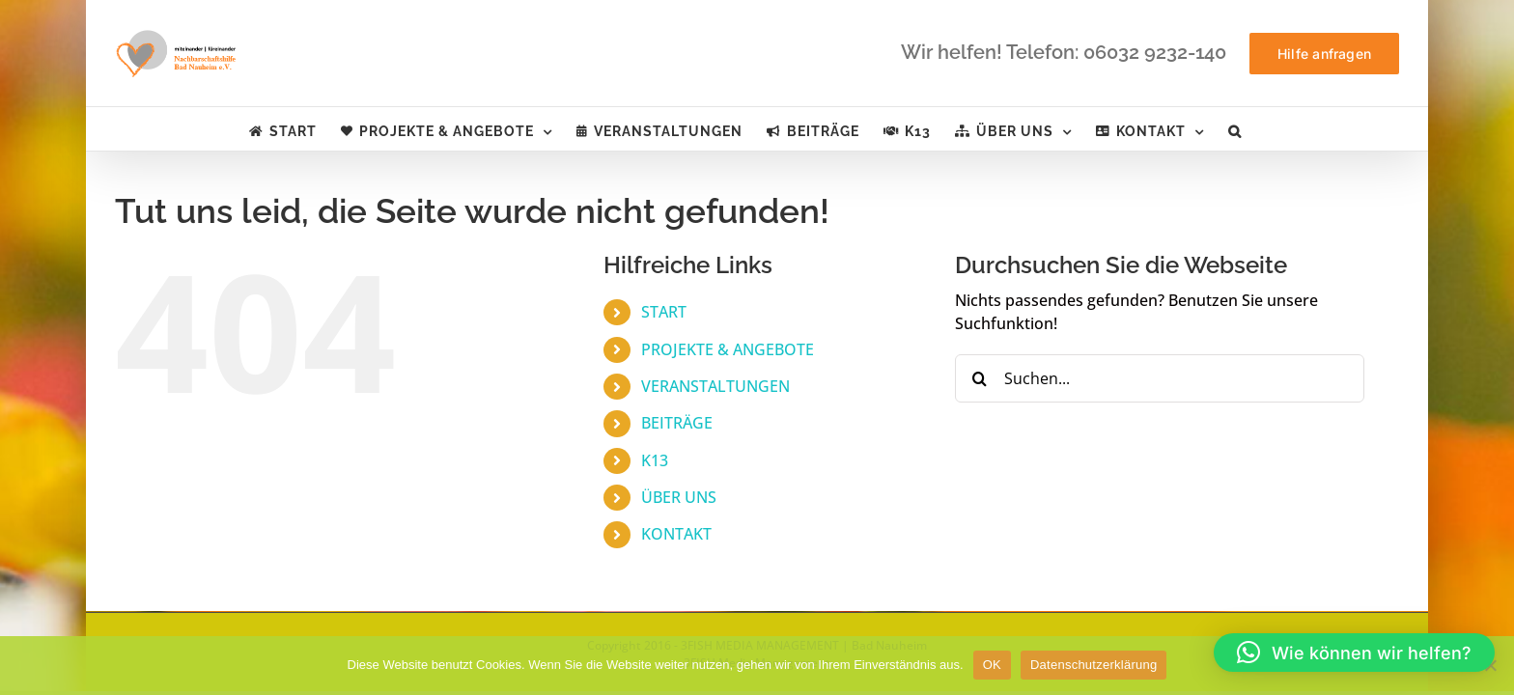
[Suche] (979, 378)
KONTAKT (676, 533)
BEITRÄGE (677, 422)
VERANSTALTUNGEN (715, 386)
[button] (1294, 129)
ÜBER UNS (678, 497)
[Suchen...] (1159, 378)
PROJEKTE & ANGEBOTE (727, 349)
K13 (654, 460)
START (664, 311)
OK (992, 664)
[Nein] (1490, 665)
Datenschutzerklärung (1093, 664)
